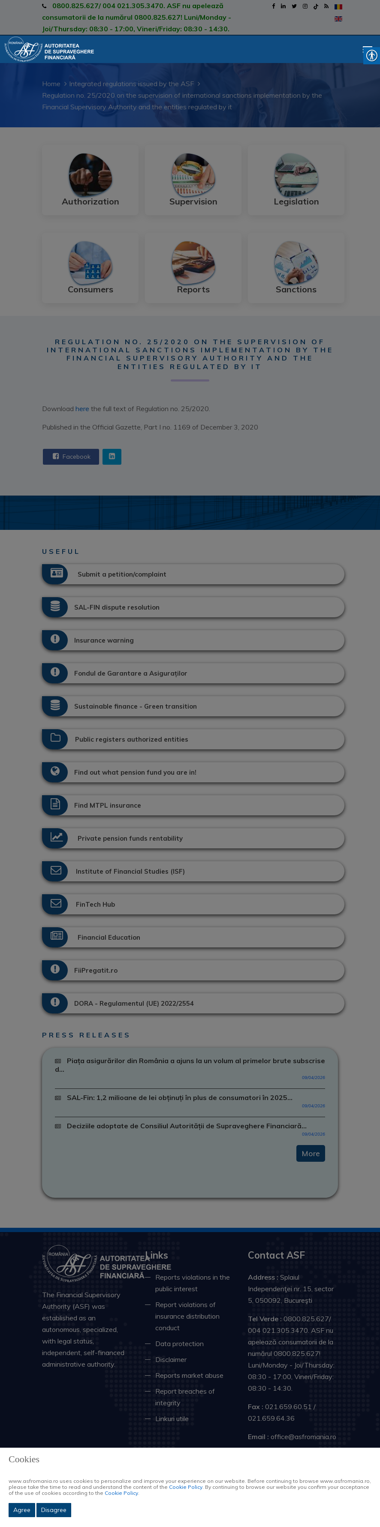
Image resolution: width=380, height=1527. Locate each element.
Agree (21, 1510)
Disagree (53, 1510)
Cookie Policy (185, 1487)
